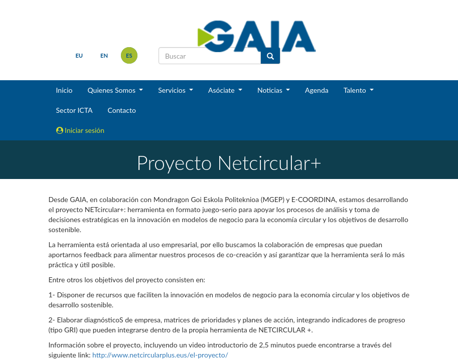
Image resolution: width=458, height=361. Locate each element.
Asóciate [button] (222, 90)
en (104, 55)
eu (79, 55)
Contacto (121, 110)
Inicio (64, 90)
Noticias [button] (270, 90)
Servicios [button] (172, 90)
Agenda (317, 90)
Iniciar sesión (80, 130)
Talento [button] (356, 90)
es (129, 55)
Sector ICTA (74, 110)
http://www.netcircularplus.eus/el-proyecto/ (160, 354)
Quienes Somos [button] (112, 90)
